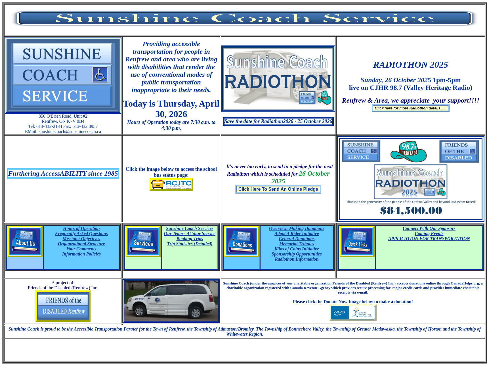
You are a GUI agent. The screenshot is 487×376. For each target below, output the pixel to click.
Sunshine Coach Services (189, 228)
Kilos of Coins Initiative (296, 248)
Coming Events (429, 233)
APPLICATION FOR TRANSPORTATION (429, 238)
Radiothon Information (296, 259)
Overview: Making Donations (296, 228)
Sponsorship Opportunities (297, 254)
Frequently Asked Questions (81, 233)
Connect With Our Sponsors (429, 228)
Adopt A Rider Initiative (296, 233)
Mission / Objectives (81, 238)
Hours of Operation (81, 228)
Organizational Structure (81, 243)
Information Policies (81, 254)
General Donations (296, 238)
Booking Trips (189, 238)
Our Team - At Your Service (189, 233)
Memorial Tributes (296, 243)
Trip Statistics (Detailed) (189, 243)
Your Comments (81, 248)
